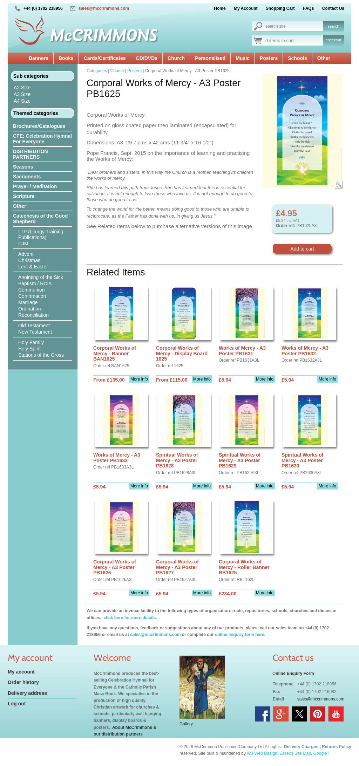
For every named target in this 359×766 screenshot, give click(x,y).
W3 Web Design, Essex (269, 753)
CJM (23, 243)
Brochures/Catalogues (39, 126)
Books (66, 58)
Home (219, 8)
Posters (269, 58)
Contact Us (333, 8)
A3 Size (22, 94)
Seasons (23, 167)
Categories (97, 70)
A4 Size (22, 101)
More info (139, 379)
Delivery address (27, 693)
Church (176, 58)
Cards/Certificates (105, 58)
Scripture (23, 196)
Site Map (302, 753)
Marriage (28, 302)
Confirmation (32, 296)
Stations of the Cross (41, 355)
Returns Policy (336, 746)
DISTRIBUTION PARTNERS (30, 154)
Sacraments (27, 176)
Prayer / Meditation (35, 186)
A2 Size (22, 87)
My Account (246, 8)
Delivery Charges (301, 746)
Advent (26, 254)
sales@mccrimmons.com (104, 8)
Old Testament (34, 325)
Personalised (210, 58)
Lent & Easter (33, 266)
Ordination (29, 309)
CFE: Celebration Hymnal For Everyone (42, 138)
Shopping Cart (280, 8)
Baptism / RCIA (35, 283)
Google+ (321, 753)
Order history (23, 682)
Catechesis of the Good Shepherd (40, 218)
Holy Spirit (29, 348)
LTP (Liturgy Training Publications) (40, 234)
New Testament (35, 332)
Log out (17, 703)
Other (323, 58)
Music (243, 58)
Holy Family (31, 342)
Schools (297, 58)
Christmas (29, 260)
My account (21, 672)
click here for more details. (129, 617)
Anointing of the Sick (40, 277)
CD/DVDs (146, 58)
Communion (31, 290)
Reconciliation (33, 315)
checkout (333, 40)
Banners (38, 58)
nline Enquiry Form (295, 673)
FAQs (308, 8)
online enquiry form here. (240, 634)
